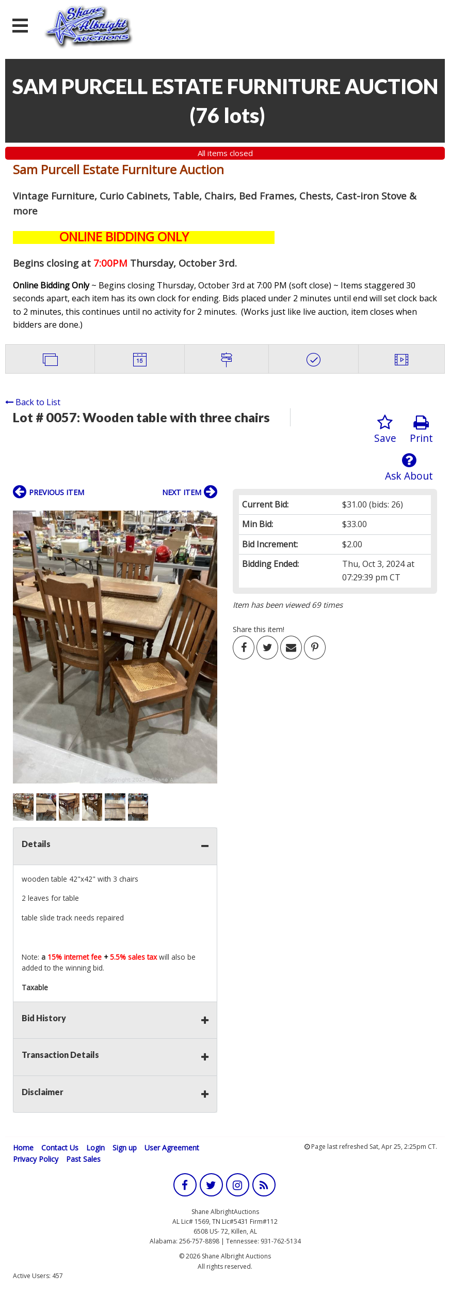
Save (385, 429)
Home (23, 1147)
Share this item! (258, 629)
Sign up (124, 1147)
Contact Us (59, 1147)
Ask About (409, 467)
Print (421, 429)
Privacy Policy (35, 1159)
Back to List (32, 402)
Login (95, 1147)
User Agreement (171, 1147)
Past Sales (83, 1159)
